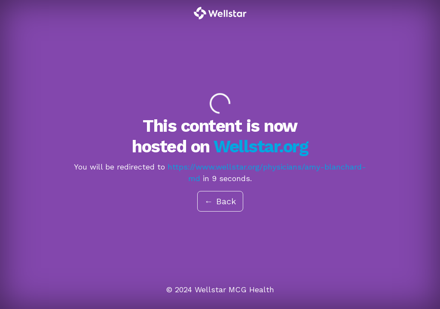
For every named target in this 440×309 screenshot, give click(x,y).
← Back (220, 201)
